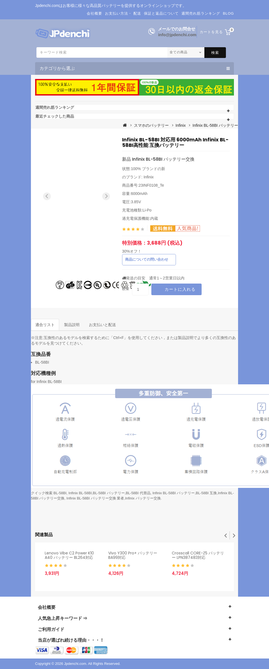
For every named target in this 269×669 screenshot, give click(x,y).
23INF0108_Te (151, 185)
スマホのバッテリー (151, 125)
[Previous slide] (47, 196)
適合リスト (45, 324)
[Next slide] (106, 196)
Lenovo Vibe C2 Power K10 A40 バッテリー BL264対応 (69, 555)
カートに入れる (180, 289)
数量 (125, 289)
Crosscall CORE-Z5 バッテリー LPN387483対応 (198, 555)
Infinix (181, 125)
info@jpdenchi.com (177, 34)
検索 (215, 52)
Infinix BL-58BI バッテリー (215, 125)
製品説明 (72, 324)
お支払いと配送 (102, 324)
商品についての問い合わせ (146, 259)
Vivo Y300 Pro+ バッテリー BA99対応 (132, 555)
